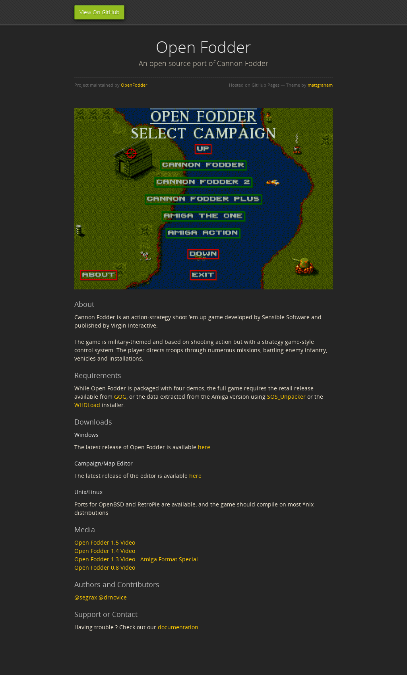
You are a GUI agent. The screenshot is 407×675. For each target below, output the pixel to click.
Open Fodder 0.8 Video (104, 567)
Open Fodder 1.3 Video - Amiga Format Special (136, 559)
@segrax (85, 597)
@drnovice (113, 597)
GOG (120, 396)
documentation (178, 627)
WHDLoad (87, 405)
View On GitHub (99, 12)
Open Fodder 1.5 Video (104, 542)
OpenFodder (134, 85)
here (204, 447)
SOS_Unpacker (286, 396)
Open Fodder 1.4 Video (104, 551)
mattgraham (320, 85)
